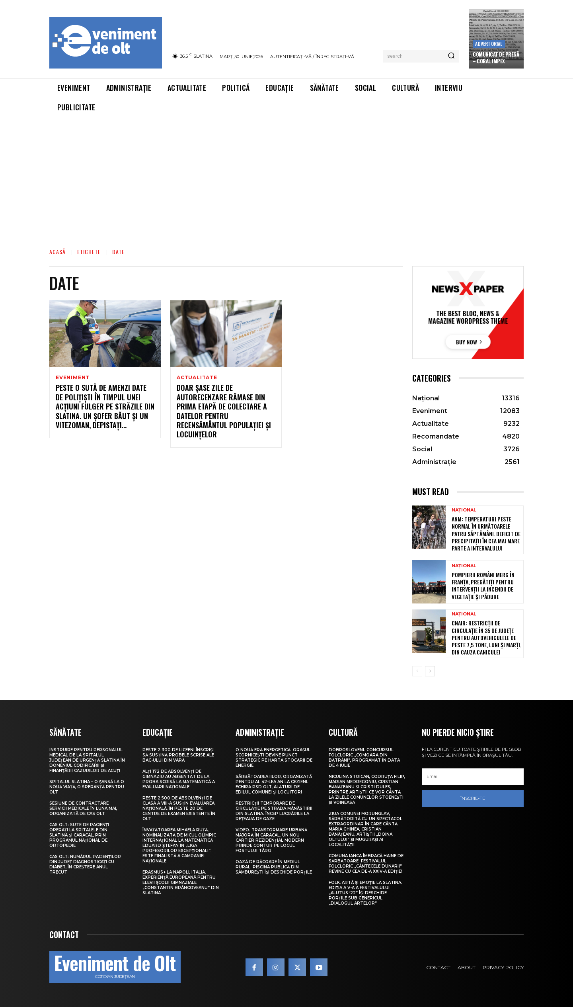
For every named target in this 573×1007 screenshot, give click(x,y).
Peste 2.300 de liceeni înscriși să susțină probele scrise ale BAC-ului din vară (178, 755)
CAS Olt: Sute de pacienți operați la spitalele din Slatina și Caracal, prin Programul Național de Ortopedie (79, 835)
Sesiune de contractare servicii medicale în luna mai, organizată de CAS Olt (83, 808)
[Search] (451, 56)
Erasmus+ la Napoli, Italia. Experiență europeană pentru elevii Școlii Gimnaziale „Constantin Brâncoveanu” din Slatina (180, 882)
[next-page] (430, 671)
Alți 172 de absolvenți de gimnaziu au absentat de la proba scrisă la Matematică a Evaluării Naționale (178, 779)
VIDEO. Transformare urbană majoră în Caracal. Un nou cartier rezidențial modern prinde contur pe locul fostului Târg (271, 840)
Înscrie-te (472, 798)
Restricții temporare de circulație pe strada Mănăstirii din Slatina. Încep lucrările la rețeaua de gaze (274, 811)
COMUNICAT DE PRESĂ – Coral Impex (496, 57)
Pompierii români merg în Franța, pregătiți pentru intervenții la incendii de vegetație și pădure (483, 585)
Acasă (57, 251)
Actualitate (197, 377)
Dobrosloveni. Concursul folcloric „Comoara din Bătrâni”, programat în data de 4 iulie (364, 757)
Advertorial (488, 43)
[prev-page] (417, 671)
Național (464, 510)
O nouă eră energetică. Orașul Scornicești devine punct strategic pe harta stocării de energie (274, 757)
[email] (473, 776)
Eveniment (73, 377)
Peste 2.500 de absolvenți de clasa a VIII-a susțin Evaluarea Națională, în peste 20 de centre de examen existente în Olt (178, 808)
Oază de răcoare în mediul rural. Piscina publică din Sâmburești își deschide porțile (274, 867)
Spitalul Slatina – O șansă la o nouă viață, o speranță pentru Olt (86, 787)
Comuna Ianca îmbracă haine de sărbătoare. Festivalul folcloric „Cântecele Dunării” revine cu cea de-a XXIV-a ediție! (366, 863)
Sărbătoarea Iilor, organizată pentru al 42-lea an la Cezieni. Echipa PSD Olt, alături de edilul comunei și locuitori (274, 784)
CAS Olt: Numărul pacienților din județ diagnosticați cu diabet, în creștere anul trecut (85, 864)
